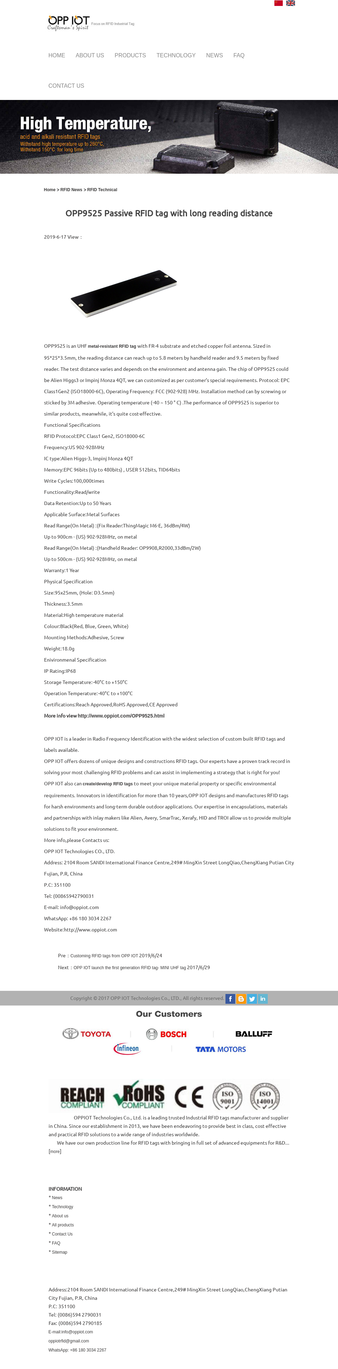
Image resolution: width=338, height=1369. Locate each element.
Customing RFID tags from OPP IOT (104, 955)
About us (90, 55)
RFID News (71, 189)
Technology (176, 55)
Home (57, 55)
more (55, 1151)
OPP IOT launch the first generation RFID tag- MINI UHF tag (130, 967)
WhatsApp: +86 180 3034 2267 (78, 1350)
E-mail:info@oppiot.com (71, 1332)
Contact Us (62, 1234)
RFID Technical (102, 189)
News (214, 55)
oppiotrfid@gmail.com (69, 1341)
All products (63, 1225)
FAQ (239, 55)
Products (130, 55)
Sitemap (59, 1252)
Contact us (67, 86)
